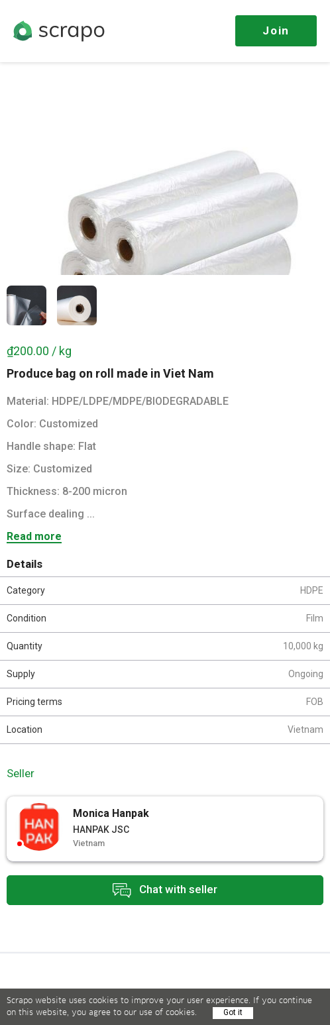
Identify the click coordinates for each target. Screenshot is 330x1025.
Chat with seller (165, 890)
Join (276, 30)
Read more (34, 537)
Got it (233, 1012)
